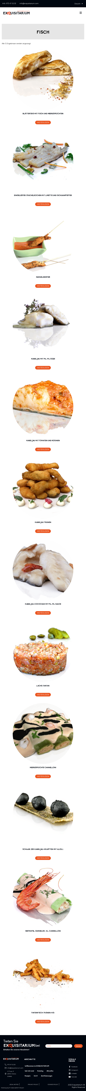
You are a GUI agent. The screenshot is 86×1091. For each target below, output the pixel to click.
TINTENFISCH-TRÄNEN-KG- (43, 1013)
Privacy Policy (33, 1084)
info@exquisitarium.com (29, 3)
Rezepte (27, 1076)
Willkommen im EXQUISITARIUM (37, 1066)
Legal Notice (14, 1084)
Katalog (40, 1071)
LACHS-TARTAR (42, 686)
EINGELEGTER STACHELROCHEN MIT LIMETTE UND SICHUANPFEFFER (43, 195)
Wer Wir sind (29, 1071)
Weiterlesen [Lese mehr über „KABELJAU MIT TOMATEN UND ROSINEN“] (43, 449)
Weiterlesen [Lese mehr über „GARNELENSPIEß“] (43, 286)
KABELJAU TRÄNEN (43, 522)
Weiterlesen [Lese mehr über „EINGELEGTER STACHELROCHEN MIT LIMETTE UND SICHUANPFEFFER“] (43, 204)
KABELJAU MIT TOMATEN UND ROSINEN (43, 441)
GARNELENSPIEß (43, 277)
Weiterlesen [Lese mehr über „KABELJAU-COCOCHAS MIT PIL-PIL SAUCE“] (43, 613)
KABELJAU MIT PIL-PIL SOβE (43, 359)
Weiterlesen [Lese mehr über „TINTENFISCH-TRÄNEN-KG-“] (43, 1022)
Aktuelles (50, 1071)
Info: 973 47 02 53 (9, 3)
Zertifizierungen (46, 1076)
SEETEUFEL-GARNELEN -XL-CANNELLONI (43, 931)
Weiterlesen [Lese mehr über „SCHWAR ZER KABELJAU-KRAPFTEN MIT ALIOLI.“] (43, 858)
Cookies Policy (53, 1084)
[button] (78, 3)
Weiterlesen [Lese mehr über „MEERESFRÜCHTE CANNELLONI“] (43, 776)
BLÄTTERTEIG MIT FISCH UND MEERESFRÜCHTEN (43, 114)
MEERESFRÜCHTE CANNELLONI (43, 768)
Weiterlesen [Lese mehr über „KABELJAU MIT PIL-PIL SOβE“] (43, 368)
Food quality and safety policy (12, 1088)
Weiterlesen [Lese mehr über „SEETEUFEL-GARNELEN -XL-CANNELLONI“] (43, 940)
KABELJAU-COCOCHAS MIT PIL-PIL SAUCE (43, 604)
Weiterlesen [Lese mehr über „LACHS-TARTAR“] (43, 695)
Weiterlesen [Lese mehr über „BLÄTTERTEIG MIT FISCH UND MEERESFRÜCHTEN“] (43, 122)
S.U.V (36, 1076)
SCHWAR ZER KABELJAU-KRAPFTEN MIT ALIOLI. (43, 849)
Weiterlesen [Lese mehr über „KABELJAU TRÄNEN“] (43, 531)
